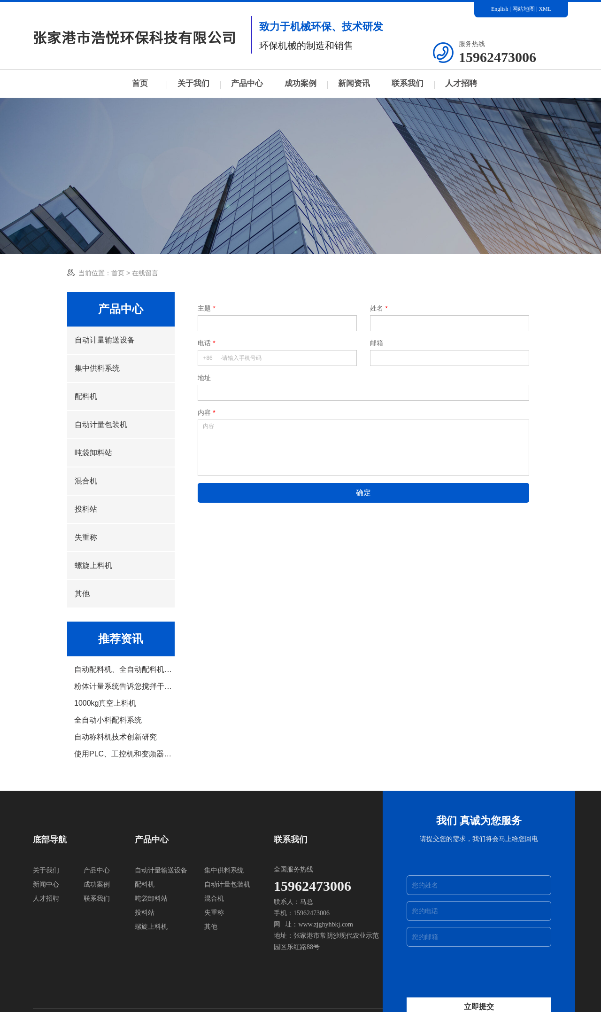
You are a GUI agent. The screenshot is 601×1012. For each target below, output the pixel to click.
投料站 (86, 509)
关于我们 (193, 83)
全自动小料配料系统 (108, 720)
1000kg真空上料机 (105, 703)
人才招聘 (461, 83)
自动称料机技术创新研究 (115, 737)
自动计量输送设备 (105, 340)
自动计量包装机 (101, 424)
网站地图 (523, 9)
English (500, 9)
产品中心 (247, 83)
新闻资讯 (354, 83)
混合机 (86, 481)
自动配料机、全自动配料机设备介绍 (124, 669)
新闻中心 (46, 884)
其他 (82, 594)
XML (545, 9)
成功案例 (300, 83)
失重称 (86, 537)
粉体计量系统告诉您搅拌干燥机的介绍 (124, 686)
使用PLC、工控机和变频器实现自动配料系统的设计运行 (124, 754)
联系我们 (408, 83)
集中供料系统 (97, 368)
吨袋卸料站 (93, 453)
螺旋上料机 (93, 565)
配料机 (86, 396)
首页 (140, 83)
